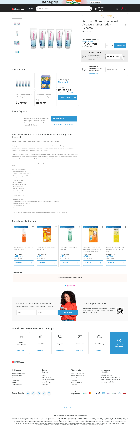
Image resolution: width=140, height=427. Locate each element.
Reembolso (74, 380)
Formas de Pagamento (77, 375)
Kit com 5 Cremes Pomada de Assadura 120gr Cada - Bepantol (23, 96)
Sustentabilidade (17, 384)
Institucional (16, 370)
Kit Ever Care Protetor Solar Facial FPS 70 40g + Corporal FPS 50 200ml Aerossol (92, 249)
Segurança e (114, 371)
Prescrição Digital (46, 382)
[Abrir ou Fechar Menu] (30, 8)
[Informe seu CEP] (113, 69)
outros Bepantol (64, 119)
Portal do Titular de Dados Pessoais (110, 377)
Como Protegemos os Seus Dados (110, 379)
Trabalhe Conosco (17, 375)
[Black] (70, 2)
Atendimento (76, 370)
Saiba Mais (91, 59)
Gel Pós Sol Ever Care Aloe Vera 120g (68, 248)
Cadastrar (68, 312)
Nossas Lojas (15, 380)
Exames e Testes (46, 377)
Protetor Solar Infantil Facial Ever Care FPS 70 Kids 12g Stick (115, 249)
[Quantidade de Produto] (109, 45)
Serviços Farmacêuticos (48, 379)
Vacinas (44, 375)
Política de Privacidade (107, 375)
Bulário (14, 382)
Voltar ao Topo (70, 408)
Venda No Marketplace (18, 373)
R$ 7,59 (38, 100)
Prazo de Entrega (76, 378)
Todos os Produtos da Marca (64, 124)
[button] (17, 23)
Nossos (55, 371)
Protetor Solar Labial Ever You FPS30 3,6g (46, 248)
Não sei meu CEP (93, 73)
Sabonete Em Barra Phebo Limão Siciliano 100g (44, 96)
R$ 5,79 (41, 102)
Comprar (120, 45)
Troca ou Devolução (76, 382)
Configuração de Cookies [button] (108, 382)
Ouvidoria (15, 378)
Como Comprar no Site (77, 373)
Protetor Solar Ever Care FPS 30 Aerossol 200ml (24, 248)
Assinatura (45, 384)
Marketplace (74, 384)
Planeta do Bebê (87, 41)
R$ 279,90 (20, 102)
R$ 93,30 (89, 46)
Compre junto (68, 97)
